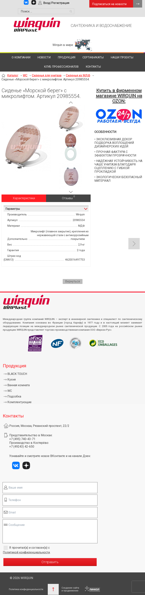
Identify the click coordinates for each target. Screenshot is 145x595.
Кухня (11, 379)
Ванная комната (18, 385)
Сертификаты (93, 57)
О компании (21, 57)
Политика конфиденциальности (26, 589)
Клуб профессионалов (61, 66)
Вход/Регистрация (56, 3)
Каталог (12, 75)
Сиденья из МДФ (78, 75)
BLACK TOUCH (17, 374)
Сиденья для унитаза (46, 75)
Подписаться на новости (109, 4)
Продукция (66, 57)
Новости (44, 57)
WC (25, 75)
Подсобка (14, 396)
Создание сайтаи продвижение (70, 589)
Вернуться (72, 281)
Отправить (50, 562)
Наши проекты (122, 57)
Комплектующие (19, 402)
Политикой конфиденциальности (26, 552)
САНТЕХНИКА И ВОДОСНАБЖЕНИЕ (101, 25)
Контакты (93, 66)
